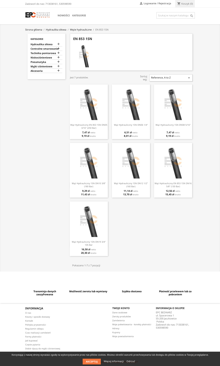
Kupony (116, 332)
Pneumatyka (38, 62)
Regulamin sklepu (34, 328)
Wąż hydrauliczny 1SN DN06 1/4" (131, 124)
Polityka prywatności (35, 324)
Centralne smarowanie (45, 48)
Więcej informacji (114, 361)
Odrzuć (131, 361)
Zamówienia (118, 320)
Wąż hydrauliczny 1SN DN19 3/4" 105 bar (89, 243)
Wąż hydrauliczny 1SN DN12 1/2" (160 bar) (131, 185)
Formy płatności (33, 336)
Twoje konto (121, 308)
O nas (28, 312)
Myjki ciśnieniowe (41, 66)
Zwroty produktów (121, 316)
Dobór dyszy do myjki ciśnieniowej (42, 348)
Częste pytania (32, 344)
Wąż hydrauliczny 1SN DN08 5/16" (173, 124)
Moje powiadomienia (123, 336)
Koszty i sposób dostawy (37, 316)
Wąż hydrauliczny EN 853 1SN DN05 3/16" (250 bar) (88, 126)
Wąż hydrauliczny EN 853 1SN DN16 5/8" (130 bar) (173, 185)
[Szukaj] (175, 15)
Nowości (64, 15)
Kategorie (79, 15)
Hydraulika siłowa (42, 44)
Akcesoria (37, 71)
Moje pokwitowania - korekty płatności (131, 324)
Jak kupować (31, 340)
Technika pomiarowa (43, 53)
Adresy (115, 328)
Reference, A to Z (171, 78)
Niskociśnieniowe (41, 57)
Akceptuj (92, 361)
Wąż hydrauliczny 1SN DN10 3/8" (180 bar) (89, 185)
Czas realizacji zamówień (38, 332)
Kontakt (29, 320)
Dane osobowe (119, 312)
